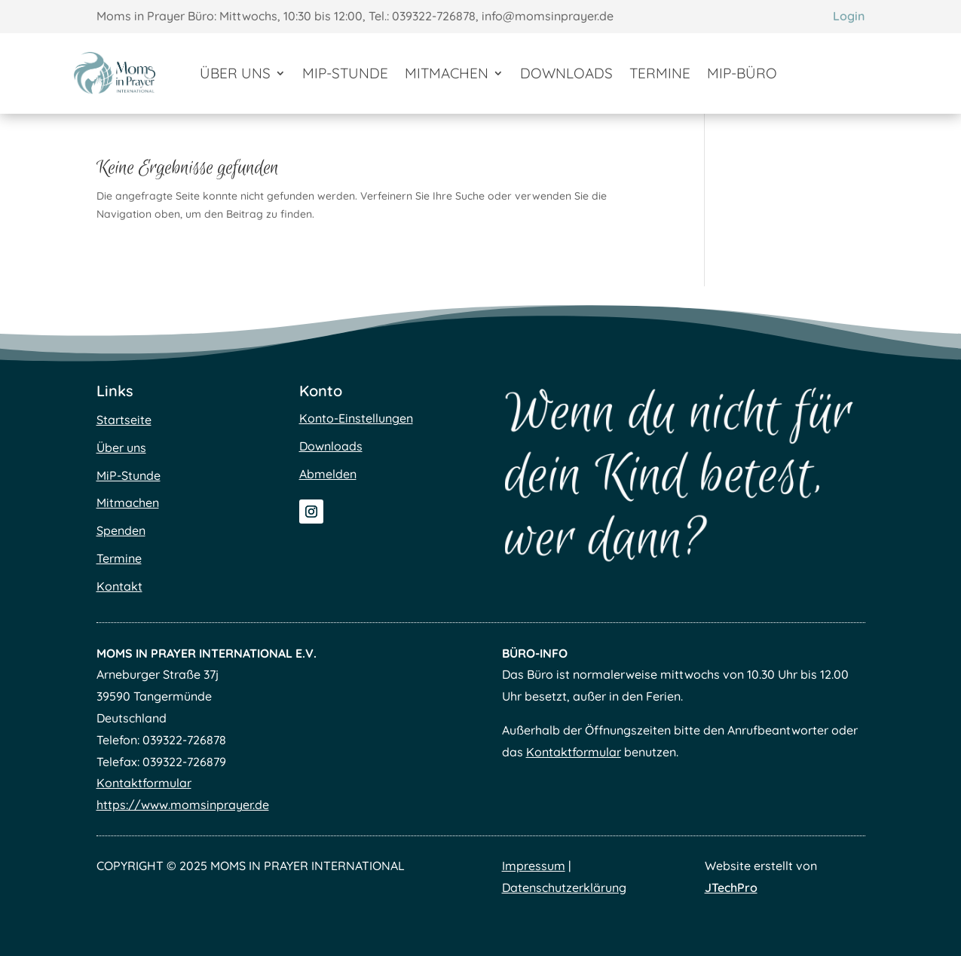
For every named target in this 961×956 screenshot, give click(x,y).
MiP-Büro (742, 73)
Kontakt (119, 586)
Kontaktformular (143, 782)
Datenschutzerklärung (564, 887)
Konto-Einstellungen (356, 418)
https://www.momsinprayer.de (182, 804)
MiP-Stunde (345, 73)
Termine (659, 73)
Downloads (566, 73)
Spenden (120, 530)
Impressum (533, 865)
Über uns (235, 73)
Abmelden (328, 473)
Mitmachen (446, 73)
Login (849, 15)
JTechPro (731, 887)
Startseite (123, 419)
